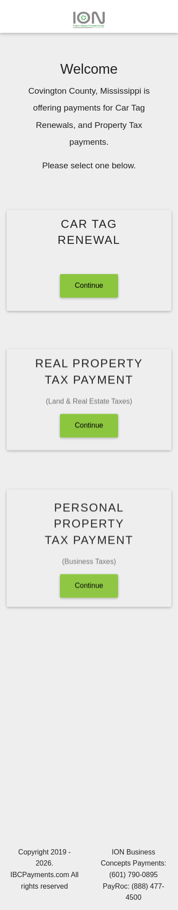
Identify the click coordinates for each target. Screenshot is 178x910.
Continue (89, 286)
